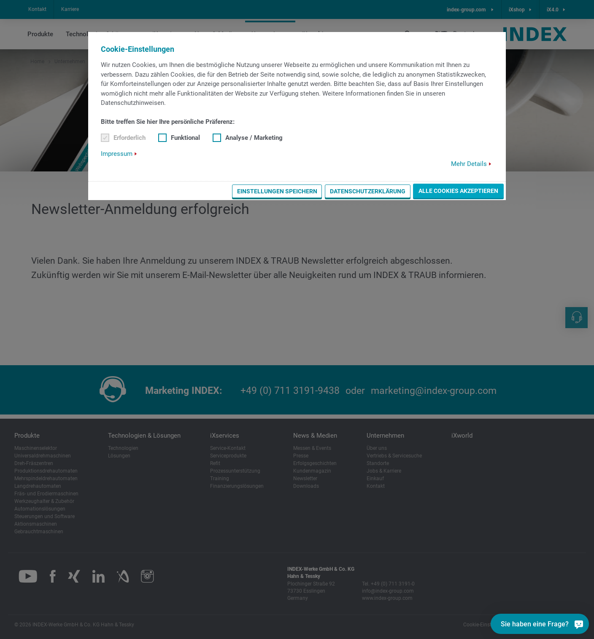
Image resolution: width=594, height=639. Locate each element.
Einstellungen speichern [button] (277, 191)
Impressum (116, 154)
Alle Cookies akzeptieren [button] (458, 190)
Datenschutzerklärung (367, 191)
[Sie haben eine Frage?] (578, 624)
